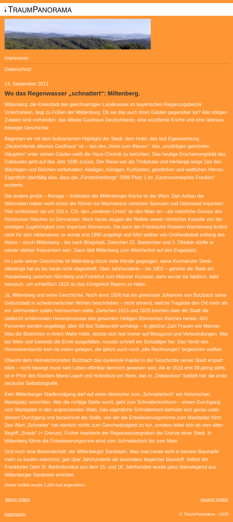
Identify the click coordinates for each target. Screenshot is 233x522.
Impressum (17, 58)
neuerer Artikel (214, 499)
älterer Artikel (17, 499)
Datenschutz (18, 69)
